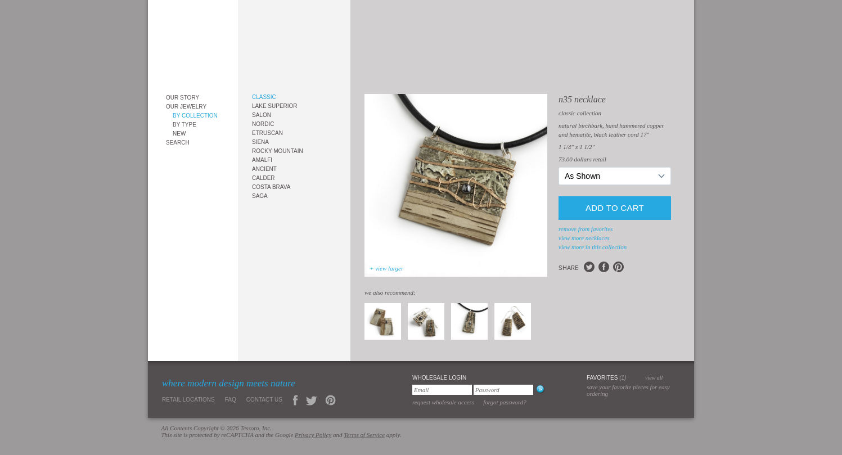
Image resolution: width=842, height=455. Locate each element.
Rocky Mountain (277, 151)
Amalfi (262, 160)
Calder (263, 178)
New (179, 133)
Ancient (264, 169)
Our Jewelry (186, 106)
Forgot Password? (504, 402)
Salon (261, 115)
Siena (260, 142)
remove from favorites (586, 229)
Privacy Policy (313, 434)
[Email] (442, 390)
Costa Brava (271, 187)
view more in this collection (593, 247)
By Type (184, 124)
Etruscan (267, 133)
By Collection (195, 115)
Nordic (263, 124)
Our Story (182, 97)
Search (178, 142)
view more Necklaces (584, 238)
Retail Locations (188, 400)
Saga (260, 196)
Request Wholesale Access (443, 402)
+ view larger (386, 268)
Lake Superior (275, 106)
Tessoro (193, 43)
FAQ (230, 400)
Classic (264, 97)
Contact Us (264, 400)
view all (654, 378)
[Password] (503, 390)
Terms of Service (364, 434)
